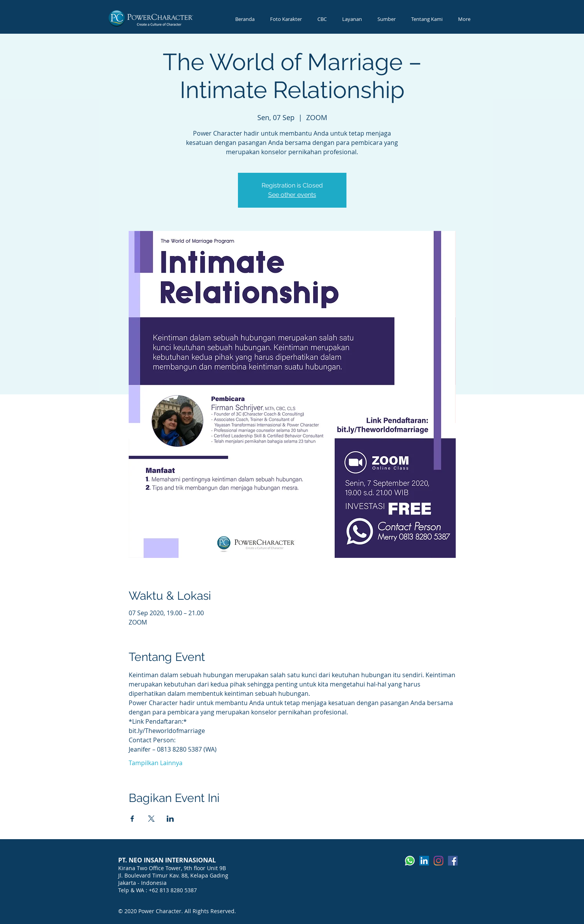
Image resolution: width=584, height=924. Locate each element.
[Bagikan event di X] (151, 819)
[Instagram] (438, 860)
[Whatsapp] (410, 860)
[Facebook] (453, 860)
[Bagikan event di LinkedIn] (170, 819)
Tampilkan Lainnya (156, 763)
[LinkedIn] (424, 860)
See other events (292, 194)
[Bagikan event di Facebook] (132, 819)
